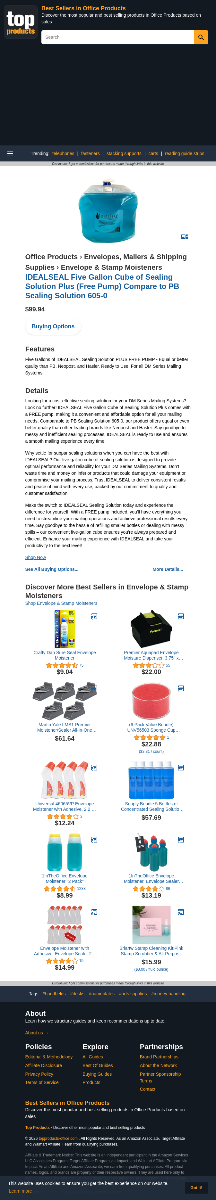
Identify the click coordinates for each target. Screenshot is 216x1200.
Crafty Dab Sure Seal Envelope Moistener (64, 655)
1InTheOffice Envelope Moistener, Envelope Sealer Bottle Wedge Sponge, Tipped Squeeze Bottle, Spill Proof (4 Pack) (151, 878)
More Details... (168, 569)
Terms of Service (42, 1082)
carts (153, 153)
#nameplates (102, 993)
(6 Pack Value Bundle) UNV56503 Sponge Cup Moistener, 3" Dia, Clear (151, 727)
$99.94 (35, 309)
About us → (37, 1032)
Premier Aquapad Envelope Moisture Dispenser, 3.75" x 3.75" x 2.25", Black (151, 655)
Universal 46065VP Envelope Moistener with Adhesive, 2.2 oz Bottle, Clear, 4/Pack (64, 806)
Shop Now (35, 557)
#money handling (168, 993)
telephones (63, 153)
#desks (77, 993)
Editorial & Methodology (49, 1056)
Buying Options (53, 326)
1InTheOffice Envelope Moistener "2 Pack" (64, 878)
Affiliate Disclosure (43, 1065)
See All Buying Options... (52, 569)
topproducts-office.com (58, 1138)
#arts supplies (133, 993)
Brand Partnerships (159, 1056)
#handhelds (53, 993)
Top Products (38, 1127)
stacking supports (124, 153)
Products (91, 1082)
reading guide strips (184, 153)
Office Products (51, 257)
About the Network (158, 1065)
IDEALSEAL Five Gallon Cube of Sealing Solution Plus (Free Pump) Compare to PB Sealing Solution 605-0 (102, 286)
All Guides (92, 1056)
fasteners (90, 153)
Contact (147, 1089)
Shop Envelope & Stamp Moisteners (61, 603)
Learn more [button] (20, 1191)
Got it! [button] (196, 1188)
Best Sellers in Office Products (83, 8)
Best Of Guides (97, 1065)
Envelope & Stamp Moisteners (111, 267)
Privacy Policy (39, 1074)
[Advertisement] (108, 97)
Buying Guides (97, 1074)
